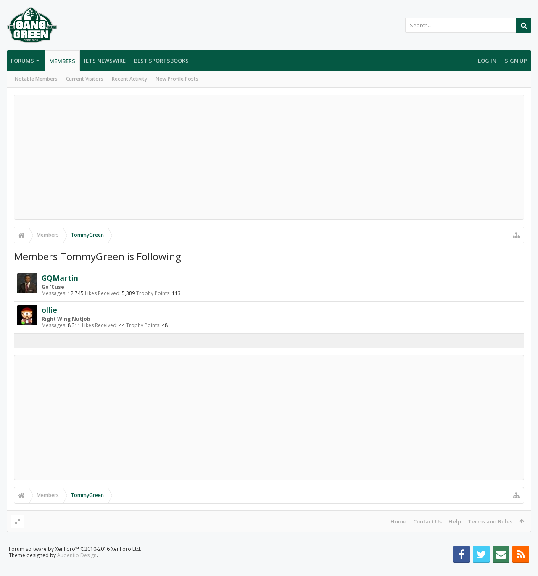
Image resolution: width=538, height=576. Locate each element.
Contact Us (427, 521)
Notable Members (36, 78)
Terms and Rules (490, 521)
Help (454, 521)
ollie (49, 310)
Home (398, 521)
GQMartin (60, 278)
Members (62, 61)
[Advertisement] (269, 157)
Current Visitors (84, 78)
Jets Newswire (105, 60)
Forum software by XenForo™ (75, 562)
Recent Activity (129, 78)
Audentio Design (77, 568)
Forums (22, 60)
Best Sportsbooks (161, 60)
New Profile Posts (177, 78)
